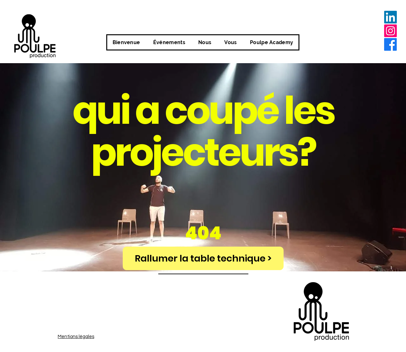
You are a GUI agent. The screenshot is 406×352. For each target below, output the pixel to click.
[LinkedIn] (390, 17)
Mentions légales (76, 336)
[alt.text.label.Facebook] (390, 44)
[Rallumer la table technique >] (203, 258)
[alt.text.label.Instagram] (390, 30)
